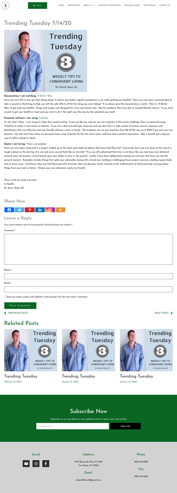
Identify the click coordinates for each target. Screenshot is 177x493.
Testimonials (149, 5)
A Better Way (45, 96)
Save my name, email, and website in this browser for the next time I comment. (47, 297)
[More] (60, 209)
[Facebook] (9, 209)
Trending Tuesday (20, 376)
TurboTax (43, 118)
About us (89, 5)
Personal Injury (132, 5)
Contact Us (164, 5)
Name (8, 270)
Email (8, 283)
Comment (10, 230)
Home (61, 5)
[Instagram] (50, 209)
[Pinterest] (30, 209)
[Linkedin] (40, 209)
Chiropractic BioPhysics (109, 5)
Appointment (74, 5)
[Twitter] (19, 209)
